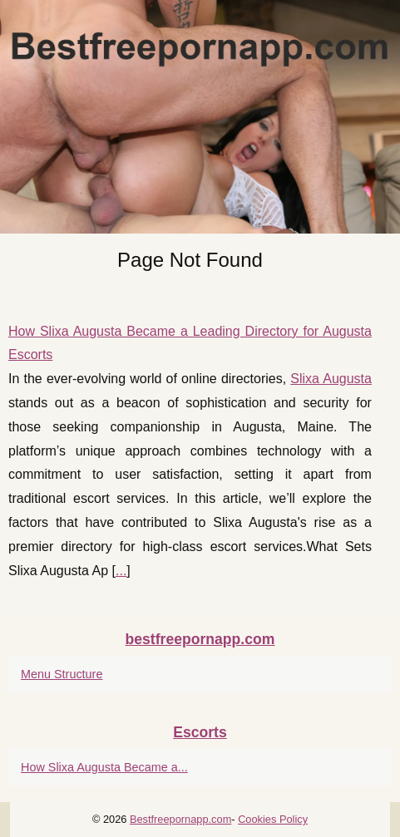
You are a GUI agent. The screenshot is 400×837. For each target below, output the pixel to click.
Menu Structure (61, 674)
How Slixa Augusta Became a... (104, 767)
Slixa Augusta (331, 379)
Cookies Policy (273, 819)
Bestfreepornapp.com (180, 819)
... (121, 571)
